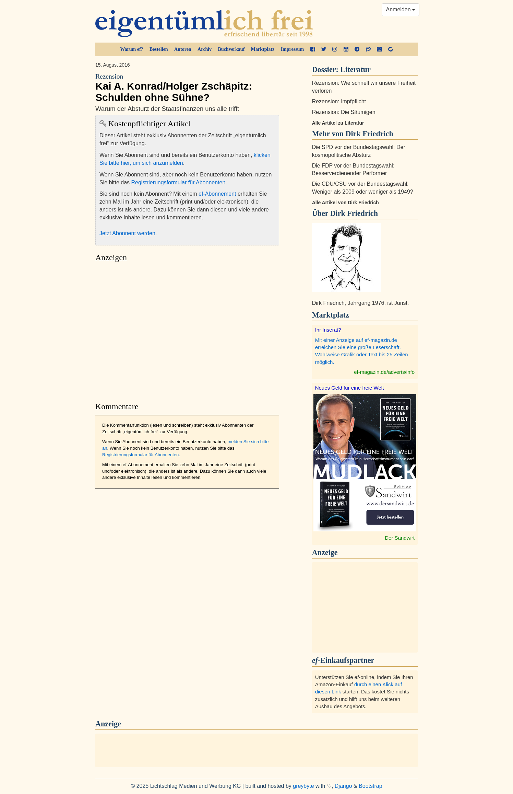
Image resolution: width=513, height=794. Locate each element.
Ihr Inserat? (328, 330)
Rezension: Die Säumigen (343, 112)
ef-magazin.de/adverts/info (384, 372)
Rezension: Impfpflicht (339, 101)
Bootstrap (370, 786)
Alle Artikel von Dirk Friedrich (345, 202)
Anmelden (400, 9)
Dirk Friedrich (354, 213)
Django (343, 786)
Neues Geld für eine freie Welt (349, 388)
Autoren (182, 49)
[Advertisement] (187, 330)
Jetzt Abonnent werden (127, 233)
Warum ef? (131, 49)
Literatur (356, 69)
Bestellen (159, 49)
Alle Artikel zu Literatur (338, 123)
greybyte (303, 786)
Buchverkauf (231, 49)
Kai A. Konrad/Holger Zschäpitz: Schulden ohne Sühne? (187, 87)
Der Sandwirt (400, 538)
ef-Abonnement (217, 194)
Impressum (292, 49)
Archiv (205, 49)
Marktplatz (262, 49)
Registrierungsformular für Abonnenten (178, 182)
